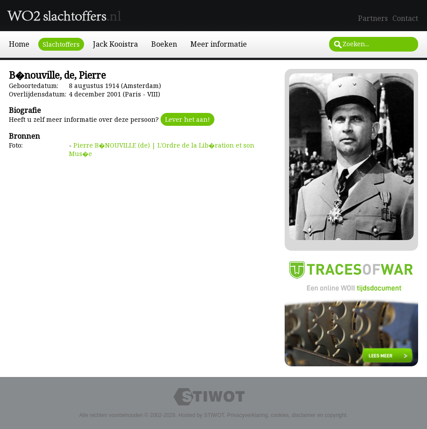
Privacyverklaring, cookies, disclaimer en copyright (286, 415)
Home (19, 44)
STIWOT (214, 415)
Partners (373, 18)
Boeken (164, 44)
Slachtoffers (61, 44)
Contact (405, 18)
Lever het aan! (187, 119)
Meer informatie (218, 44)
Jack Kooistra (115, 44)
